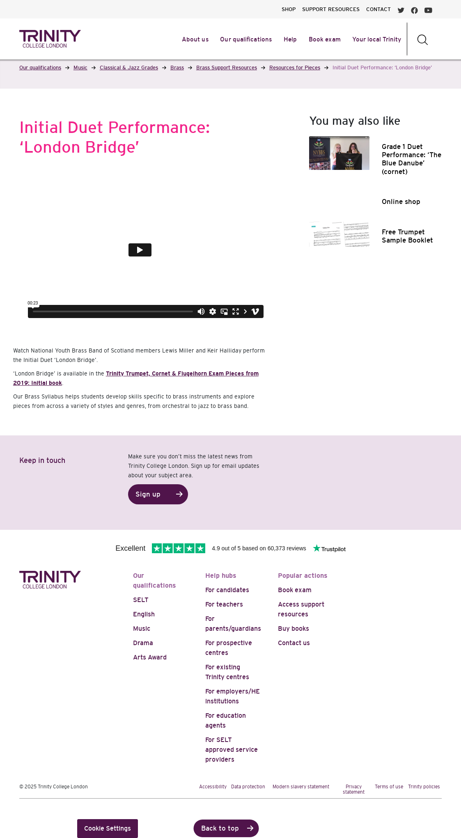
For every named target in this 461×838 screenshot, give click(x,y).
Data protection (248, 787)
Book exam (295, 589)
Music (141, 628)
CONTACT (378, 9)
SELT (141, 599)
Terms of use (389, 787)
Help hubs (220, 575)
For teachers (224, 604)
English (144, 614)
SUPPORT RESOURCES (331, 9)
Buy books (293, 628)
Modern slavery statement (301, 787)
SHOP (289, 9)
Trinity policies (424, 787)
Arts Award (150, 657)
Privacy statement (354, 789)
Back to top (220, 828)
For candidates (227, 589)
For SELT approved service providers (231, 749)
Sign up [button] (148, 494)
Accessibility (213, 787)
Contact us (294, 642)
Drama (143, 642)
